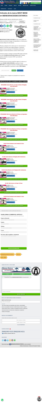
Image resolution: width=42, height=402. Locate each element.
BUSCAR (35, 3)
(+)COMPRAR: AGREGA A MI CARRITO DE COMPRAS (13, 95)
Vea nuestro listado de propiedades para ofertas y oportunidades (13, 305)
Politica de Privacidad (6, 311)
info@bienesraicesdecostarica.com (12, 55)
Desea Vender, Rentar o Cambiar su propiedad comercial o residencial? (14, 308)
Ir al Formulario (22, 22)
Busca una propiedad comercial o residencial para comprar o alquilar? (14, 306)
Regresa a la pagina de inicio (6, 22)
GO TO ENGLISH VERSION (17, 2)
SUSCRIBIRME (21, 324)
